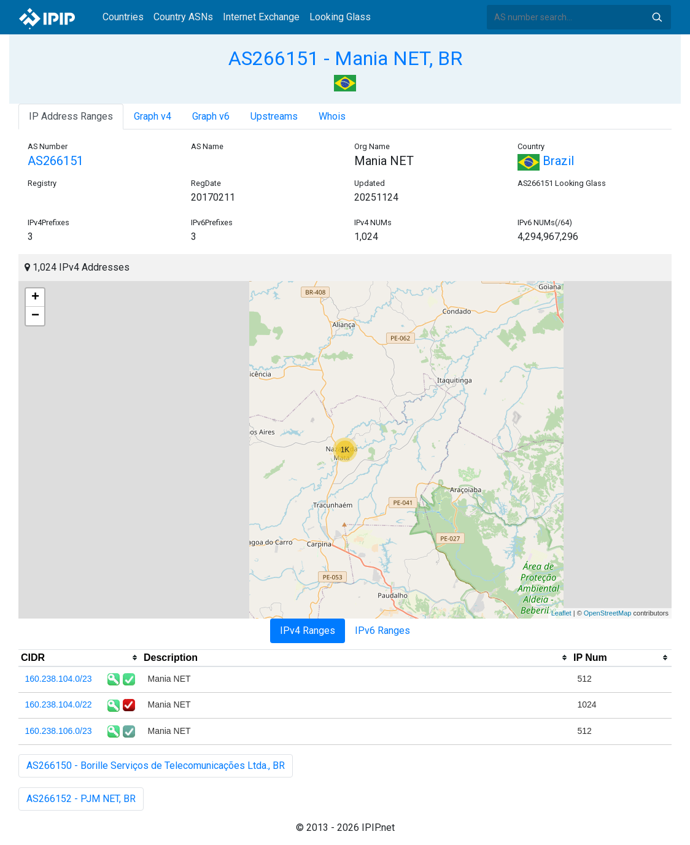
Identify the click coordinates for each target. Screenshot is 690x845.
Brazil (546, 160)
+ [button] (35, 297)
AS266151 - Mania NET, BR (345, 58)
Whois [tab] (332, 116)
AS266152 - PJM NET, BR (81, 798)
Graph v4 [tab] (152, 116)
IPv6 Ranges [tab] (382, 630)
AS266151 (55, 160)
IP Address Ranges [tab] (71, 116)
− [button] (35, 316)
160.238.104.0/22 (58, 704)
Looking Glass (340, 17)
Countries (123, 17)
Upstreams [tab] (274, 116)
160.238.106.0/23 (58, 731)
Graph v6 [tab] (211, 116)
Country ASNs (183, 17)
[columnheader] (79, 657)
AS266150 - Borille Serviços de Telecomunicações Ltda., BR (155, 765)
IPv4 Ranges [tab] (307, 630)
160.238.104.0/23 (58, 679)
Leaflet (561, 613)
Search (657, 17)
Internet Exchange (261, 17)
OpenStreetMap (608, 613)
